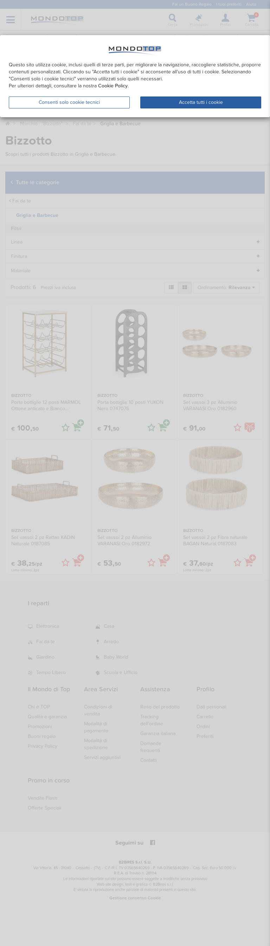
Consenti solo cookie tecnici (69, 102)
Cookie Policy (113, 86)
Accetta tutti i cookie (201, 102)
